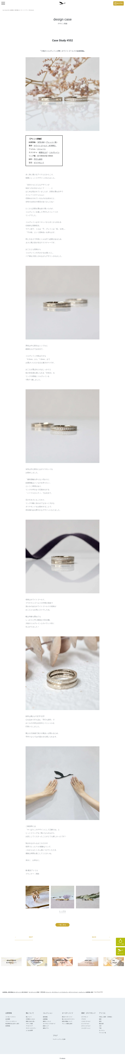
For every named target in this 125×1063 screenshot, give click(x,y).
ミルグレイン (54, 152)
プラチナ (83, 1019)
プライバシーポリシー (11, 1021)
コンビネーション (85, 1028)
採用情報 (7, 1026)
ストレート (41, 149)
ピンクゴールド (85, 1023)
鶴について (29, 1016)
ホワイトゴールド (85, 1026)
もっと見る (62, 911)
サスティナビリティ (31, 1028)
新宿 (100, 1021)
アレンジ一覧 (51, 142)
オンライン (102, 1030)
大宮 (100, 1026)
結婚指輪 (45, 1019)
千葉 (100, 1028)
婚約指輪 (45, 1016)
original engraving (37, 962)
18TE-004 (41, 142)
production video (62, 962)
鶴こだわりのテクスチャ (68, 1019)
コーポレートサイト (10, 1016)
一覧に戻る (62, 925)
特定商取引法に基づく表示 (12, 1023)
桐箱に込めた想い (30, 1021)
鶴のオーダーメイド (67, 1016)
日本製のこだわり (30, 1019)
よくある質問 (29, 1030)
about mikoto (11, 962)
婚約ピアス (46, 1028)
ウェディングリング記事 (59, 1039)
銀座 (100, 1019)
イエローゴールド (85, 1021)
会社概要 (7, 1019)
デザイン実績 (29, 1023)
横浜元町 (101, 1023)
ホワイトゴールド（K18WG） (45, 146)
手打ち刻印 (38, 159)
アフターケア (29, 1026)
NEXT (24, 937)
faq (114, 962)
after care (88, 962)
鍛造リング (46, 1026)
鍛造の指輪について (67, 1021)
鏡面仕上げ (43, 152)
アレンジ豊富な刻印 (67, 1023)
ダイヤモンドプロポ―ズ (49, 1023)
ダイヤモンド (39, 163)
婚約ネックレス (47, 1021)
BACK (101, 937)
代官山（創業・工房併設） (106, 1016)
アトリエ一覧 (102, 1032)
